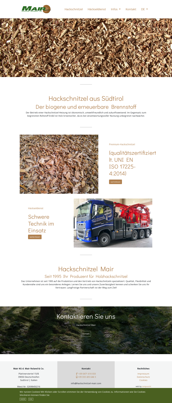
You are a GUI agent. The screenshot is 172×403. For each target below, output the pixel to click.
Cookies (143, 380)
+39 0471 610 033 (86, 373)
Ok (30, 399)
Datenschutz (143, 376)
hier (23, 399)
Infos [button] (114, 9)
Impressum (143, 373)
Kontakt (131, 9)
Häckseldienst (97, 9)
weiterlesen (115, 182)
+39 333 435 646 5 (86, 376)
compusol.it (146, 386)
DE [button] (143, 9)
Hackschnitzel (74, 9)
